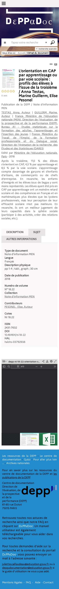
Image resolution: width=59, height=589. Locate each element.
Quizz (27, 459)
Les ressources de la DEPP (19, 455)
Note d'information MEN (20, 296)
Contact (48, 582)
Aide (37, 582)
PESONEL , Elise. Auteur (19, 306)
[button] (8, 78)
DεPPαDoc (26, 526)
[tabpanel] (29, 296)
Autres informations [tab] (21, 239)
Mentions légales (12, 582)
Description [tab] (14, 232)
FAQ (28, 582)
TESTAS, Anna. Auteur (15, 112)
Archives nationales (18, 463)
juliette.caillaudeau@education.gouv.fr (26, 564)
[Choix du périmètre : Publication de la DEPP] (5, 42)
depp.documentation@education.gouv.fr (27, 567)
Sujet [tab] (36, 232)
